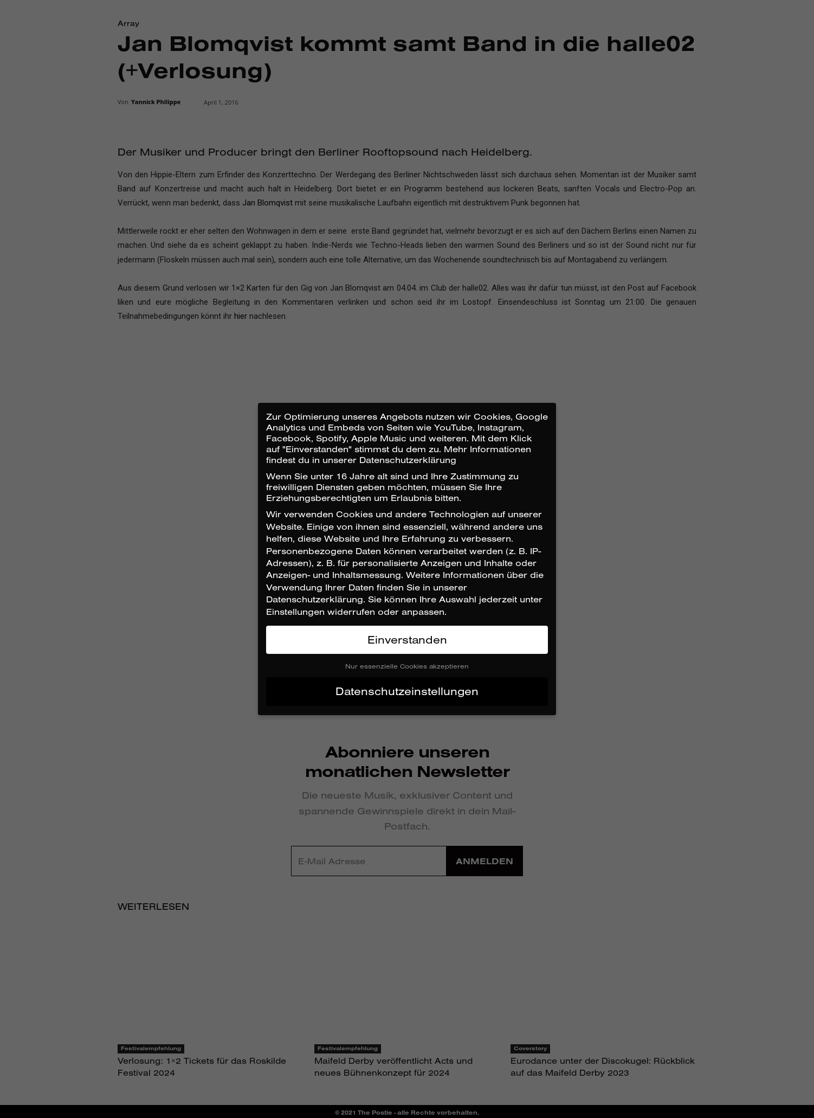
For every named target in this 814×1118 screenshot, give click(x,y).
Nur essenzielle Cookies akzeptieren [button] (407, 666)
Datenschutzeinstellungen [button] (407, 691)
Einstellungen (295, 611)
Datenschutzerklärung (314, 599)
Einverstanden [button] (407, 639)
